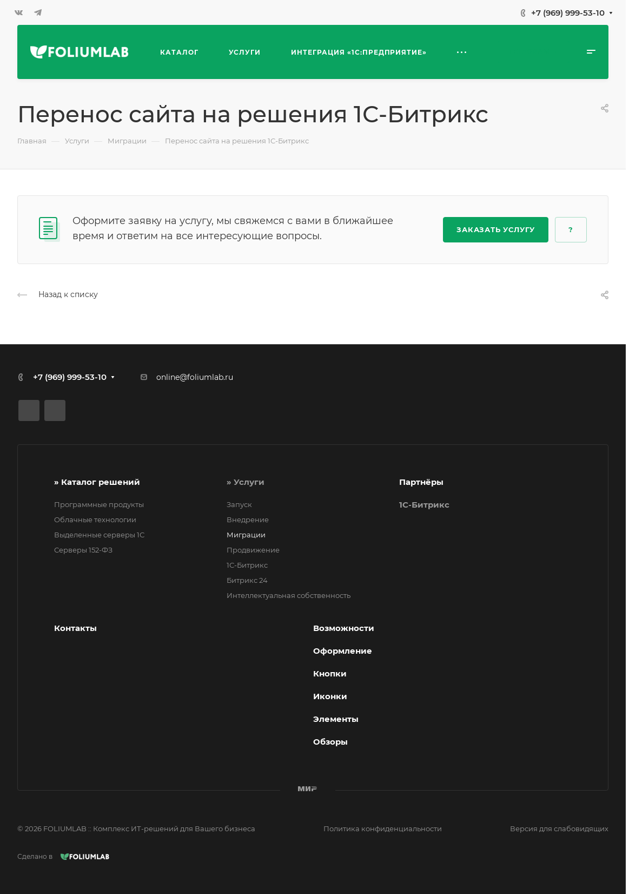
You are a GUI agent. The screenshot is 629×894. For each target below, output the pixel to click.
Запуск (239, 504)
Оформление (342, 651)
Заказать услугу (495, 229)
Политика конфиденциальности (382, 828)
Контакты (75, 628)
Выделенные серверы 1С (99, 534)
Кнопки (330, 673)
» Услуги (245, 482)
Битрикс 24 (247, 580)
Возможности (343, 628)
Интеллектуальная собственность (288, 595)
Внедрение (248, 519)
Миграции (246, 534)
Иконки (330, 696)
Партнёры (421, 482)
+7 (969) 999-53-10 (568, 13)
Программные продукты (99, 504)
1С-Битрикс (247, 565)
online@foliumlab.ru (194, 377)
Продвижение (253, 549)
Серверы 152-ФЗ (83, 549)
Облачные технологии (95, 519)
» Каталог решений (97, 482)
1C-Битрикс (424, 504)
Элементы (336, 719)
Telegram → (533, 52)
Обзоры (330, 742)
